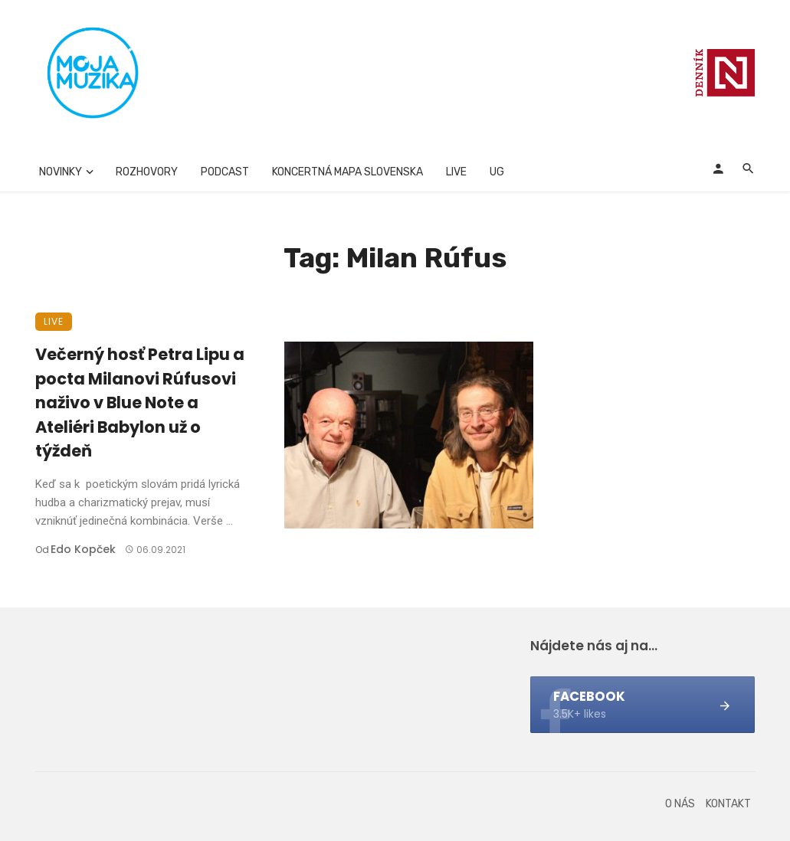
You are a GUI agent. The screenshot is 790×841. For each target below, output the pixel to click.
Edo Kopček (83, 549)
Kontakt (728, 803)
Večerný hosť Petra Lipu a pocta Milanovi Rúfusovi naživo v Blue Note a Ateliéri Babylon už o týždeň (139, 402)
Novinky (60, 171)
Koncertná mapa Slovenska (347, 171)
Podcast (225, 171)
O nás (680, 803)
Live (456, 171)
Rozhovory (147, 171)
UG (497, 171)
